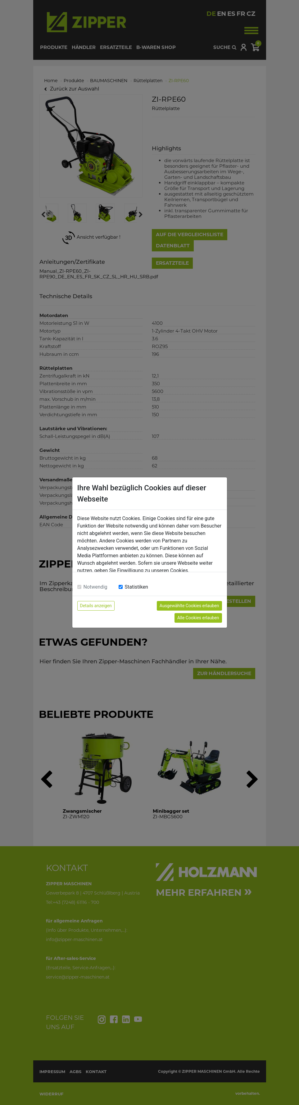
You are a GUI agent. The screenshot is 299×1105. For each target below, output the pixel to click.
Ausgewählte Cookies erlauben (189, 605)
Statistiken (136, 587)
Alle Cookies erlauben (198, 617)
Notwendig (95, 587)
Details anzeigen (96, 605)
